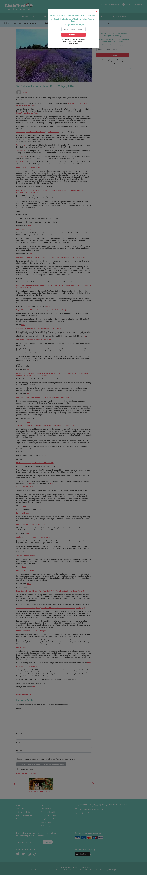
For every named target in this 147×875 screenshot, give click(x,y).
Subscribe (73, 35)
